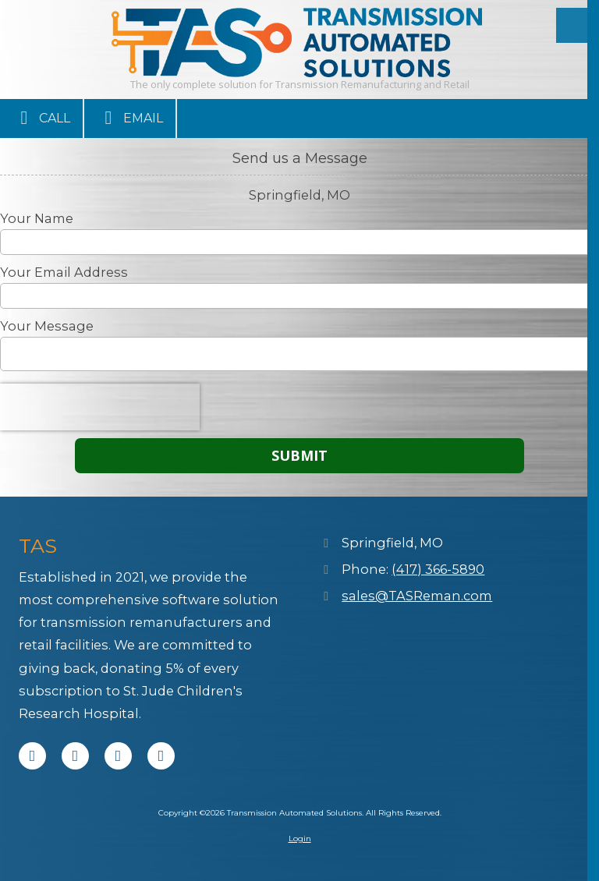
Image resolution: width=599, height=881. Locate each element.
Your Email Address (64, 272)
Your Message (47, 326)
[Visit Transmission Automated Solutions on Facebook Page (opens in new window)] (32, 756)
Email (130, 117)
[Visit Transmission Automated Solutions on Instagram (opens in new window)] (161, 756)
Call (41, 117)
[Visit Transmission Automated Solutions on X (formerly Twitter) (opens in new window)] (75, 756)
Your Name (36, 218)
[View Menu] (573, 25)
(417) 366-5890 (438, 569)
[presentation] (100, 407)
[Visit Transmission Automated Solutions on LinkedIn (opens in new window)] (118, 756)
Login (300, 838)
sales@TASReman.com (417, 595)
